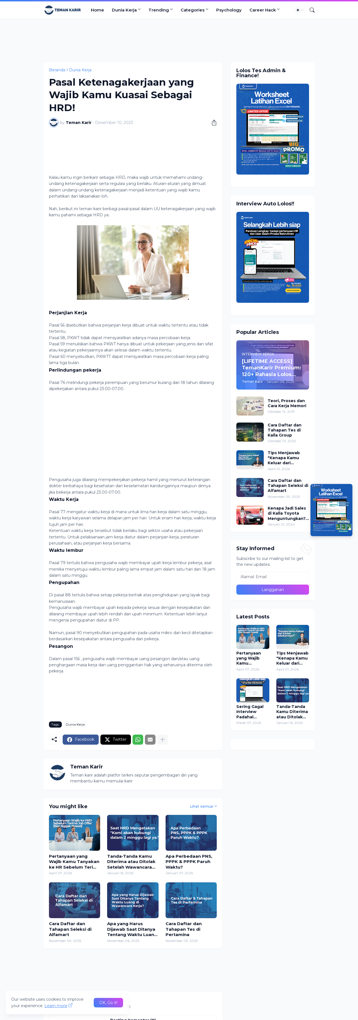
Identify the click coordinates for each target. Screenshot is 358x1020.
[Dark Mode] (300, 10)
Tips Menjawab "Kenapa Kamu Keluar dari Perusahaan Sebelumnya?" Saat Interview (284, 458)
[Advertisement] (179, 39)
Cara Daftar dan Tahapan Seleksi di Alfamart (70, 929)
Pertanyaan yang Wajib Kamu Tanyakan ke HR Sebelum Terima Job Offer (74, 861)
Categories (192, 10)
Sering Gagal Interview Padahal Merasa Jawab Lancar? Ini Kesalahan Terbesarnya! (251, 711)
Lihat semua (201, 806)
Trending (159, 10)
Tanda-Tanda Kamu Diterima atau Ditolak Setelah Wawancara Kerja (131, 861)
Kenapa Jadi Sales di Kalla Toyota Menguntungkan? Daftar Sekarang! (287, 513)
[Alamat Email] (272, 577)
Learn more (55, 1005)
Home (97, 10)
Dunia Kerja (124, 10)
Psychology (229, 10)
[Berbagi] (212, 122)
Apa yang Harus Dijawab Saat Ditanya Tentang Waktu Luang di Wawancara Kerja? (132, 929)
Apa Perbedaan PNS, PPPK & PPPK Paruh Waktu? (189, 861)
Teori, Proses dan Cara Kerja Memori (287, 403)
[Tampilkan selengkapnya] (162, 740)
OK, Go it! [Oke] (108, 1002)
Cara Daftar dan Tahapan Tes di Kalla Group (285, 430)
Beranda (57, 70)
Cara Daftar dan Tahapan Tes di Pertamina (184, 929)
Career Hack (262, 10)
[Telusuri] (310, 10)
